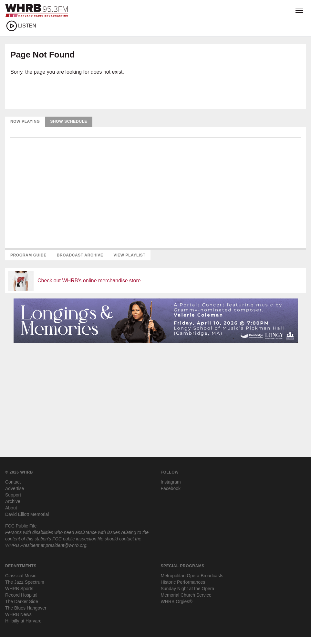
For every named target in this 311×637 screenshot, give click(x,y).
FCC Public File (20, 525)
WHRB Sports (19, 588)
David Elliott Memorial (27, 514)
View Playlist (130, 255)
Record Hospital (21, 595)
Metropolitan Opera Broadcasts (192, 575)
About (11, 507)
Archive (12, 501)
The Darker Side (21, 601)
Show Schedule (68, 121)
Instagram (171, 482)
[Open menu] (299, 10)
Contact (13, 482)
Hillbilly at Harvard (23, 620)
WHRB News (18, 614)
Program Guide (28, 255)
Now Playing (25, 121)
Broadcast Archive (80, 255)
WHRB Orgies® (176, 601)
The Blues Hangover (26, 608)
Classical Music (20, 575)
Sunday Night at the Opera (187, 588)
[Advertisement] (155, 393)
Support (13, 494)
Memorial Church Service (186, 595)
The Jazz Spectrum (24, 582)
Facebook (171, 488)
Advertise (14, 488)
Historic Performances (183, 582)
